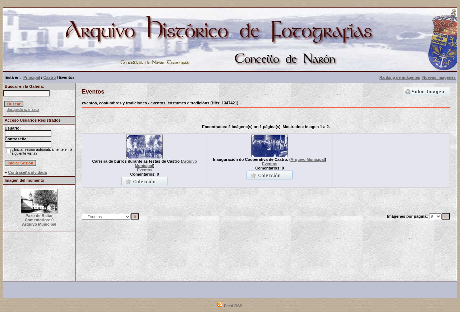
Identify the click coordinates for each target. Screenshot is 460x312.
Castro (49, 77)
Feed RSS (229, 306)
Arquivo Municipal (308, 159)
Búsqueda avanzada (22, 110)
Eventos (144, 170)
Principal (31, 77)
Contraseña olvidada (27, 172)
